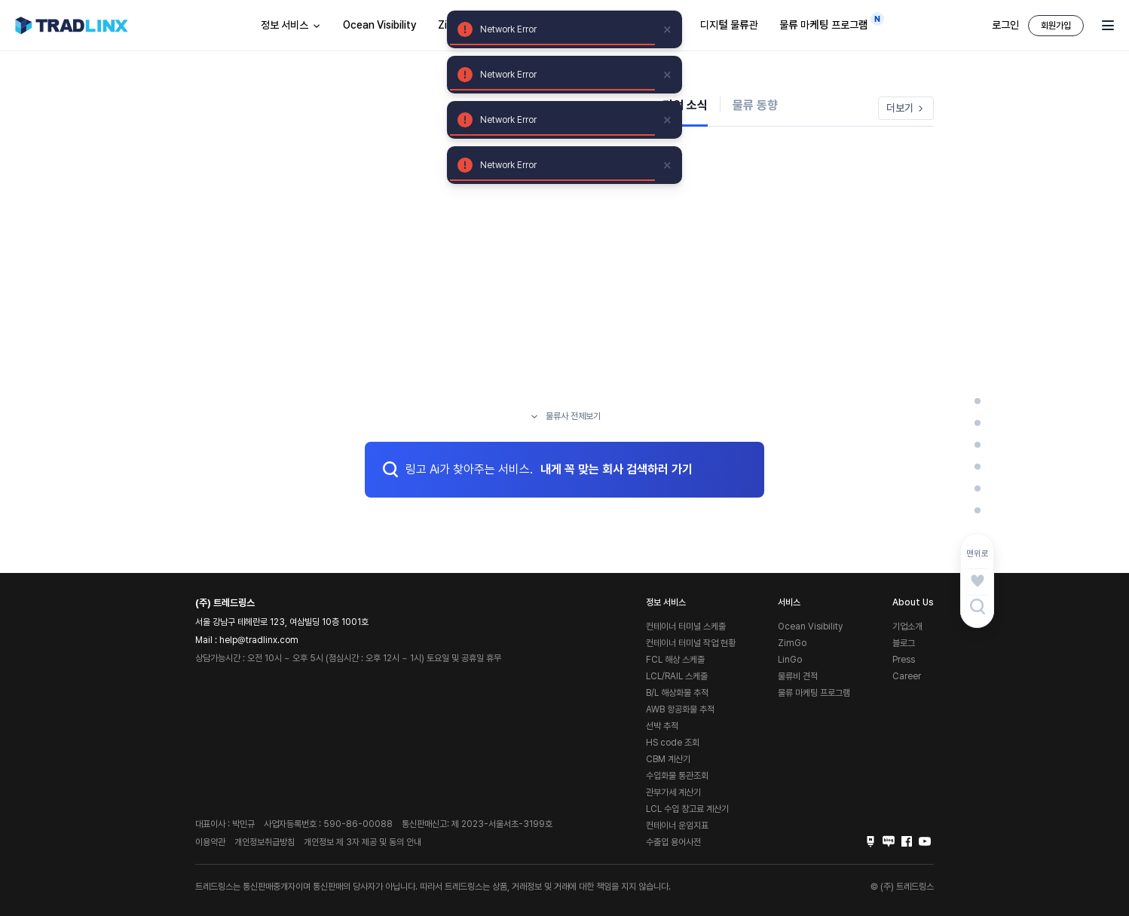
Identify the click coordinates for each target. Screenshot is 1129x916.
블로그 (903, 643)
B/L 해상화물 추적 (677, 693)
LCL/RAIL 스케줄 (677, 676)
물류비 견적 (798, 676)
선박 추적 (662, 726)
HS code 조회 (672, 742)
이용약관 (210, 842)
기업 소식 (685, 105)
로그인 (1005, 25)
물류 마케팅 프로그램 (827, 22)
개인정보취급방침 (264, 842)
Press (903, 659)
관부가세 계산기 (673, 792)
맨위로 (977, 554)
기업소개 (907, 626)
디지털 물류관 (729, 25)
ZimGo (792, 643)
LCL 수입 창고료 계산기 (687, 809)
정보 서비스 (291, 25)
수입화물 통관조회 (677, 775)
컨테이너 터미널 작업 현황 (691, 643)
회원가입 (1056, 25)
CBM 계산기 (668, 759)
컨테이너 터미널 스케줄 (686, 626)
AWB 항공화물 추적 (680, 709)
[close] (667, 29)
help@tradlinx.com (258, 640)
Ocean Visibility (380, 25)
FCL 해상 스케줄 (675, 659)
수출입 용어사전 (673, 842)
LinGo (790, 659)
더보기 (906, 108)
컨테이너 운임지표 (677, 825)
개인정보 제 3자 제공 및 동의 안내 (362, 842)
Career (906, 676)
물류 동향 (755, 105)
